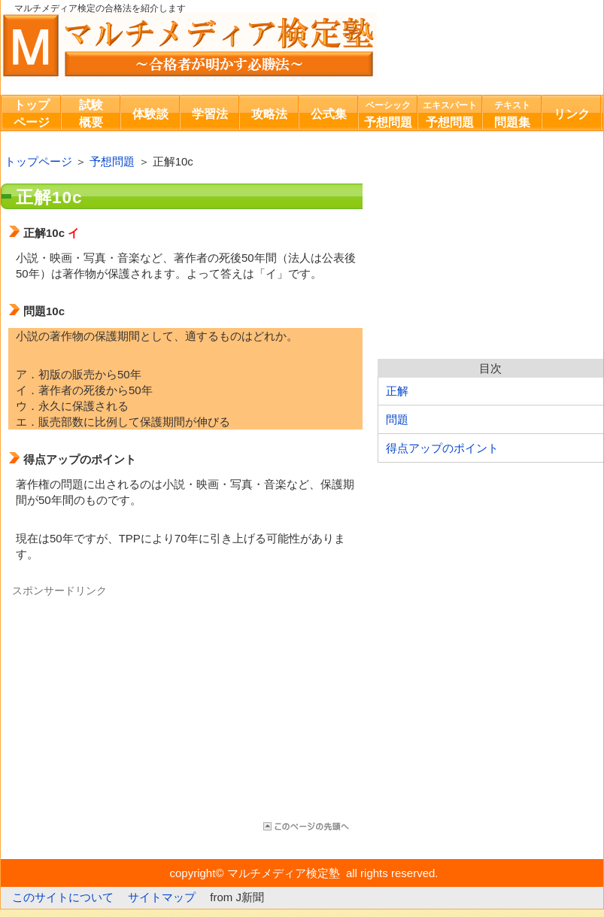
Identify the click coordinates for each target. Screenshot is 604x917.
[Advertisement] (134, 703)
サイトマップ (162, 897)
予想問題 (112, 161)
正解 (397, 390)
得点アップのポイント (442, 448)
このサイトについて (63, 897)
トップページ (38, 161)
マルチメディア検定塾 (189, 46)
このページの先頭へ (305, 826)
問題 (397, 419)
